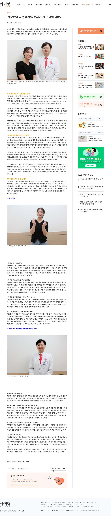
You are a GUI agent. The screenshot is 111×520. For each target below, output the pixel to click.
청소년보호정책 (55, 510)
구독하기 (100, 118)
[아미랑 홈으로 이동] (5, 4)
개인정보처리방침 (69, 510)
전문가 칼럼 (21, 5)
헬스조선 (43, 510)
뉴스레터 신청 (85, 5)
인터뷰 (30, 5)
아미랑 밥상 (38, 5)
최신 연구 (48, 5)
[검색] (110, 5)
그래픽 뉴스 (74, 5)
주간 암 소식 (58, 5)
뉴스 (66, 5)
